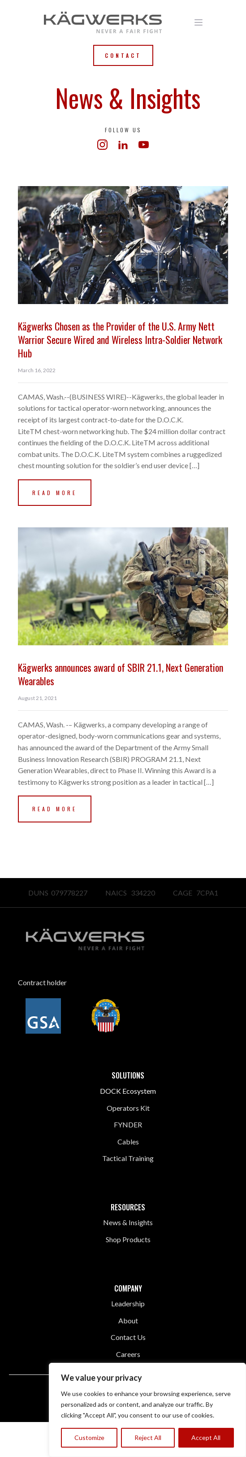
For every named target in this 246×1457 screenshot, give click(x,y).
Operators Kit (128, 1108)
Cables (128, 1141)
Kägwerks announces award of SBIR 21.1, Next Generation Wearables (120, 674)
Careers (128, 1354)
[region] (147, 1410)
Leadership (128, 1303)
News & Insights (128, 1222)
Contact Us (128, 1337)
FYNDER (128, 1124)
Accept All (205, 1437)
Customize (89, 1437)
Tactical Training (128, 1158)
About (128, 1320)
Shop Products (128, 1239)
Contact (123, 55)
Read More (54, 492)
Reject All (147, 1437)
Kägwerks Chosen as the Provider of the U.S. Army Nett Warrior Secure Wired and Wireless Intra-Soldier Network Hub (120, 339)
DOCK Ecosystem (128, 1091)
